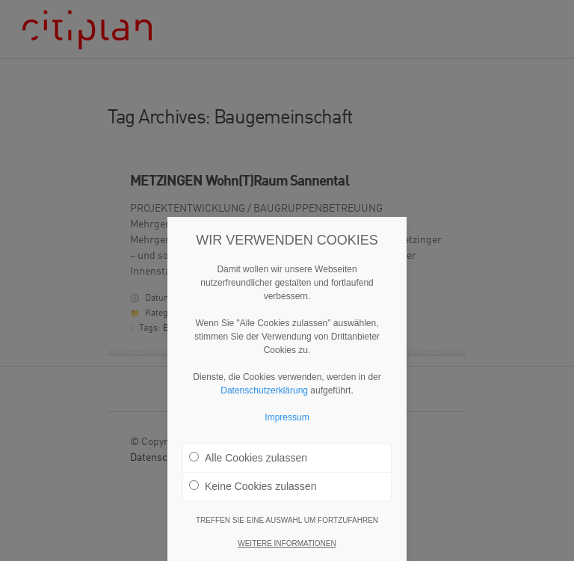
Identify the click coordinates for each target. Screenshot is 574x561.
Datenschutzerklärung (264, 390)
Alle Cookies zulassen (248, 458)
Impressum (287, 417)
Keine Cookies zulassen (252, 486)
